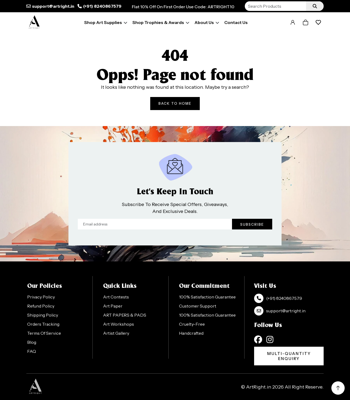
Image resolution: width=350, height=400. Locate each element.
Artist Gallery (116, 333)
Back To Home (175, 103)
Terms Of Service (44, 333)
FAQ (31, 351)
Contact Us (236, 22)
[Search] (275, 6)
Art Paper (113, 306)
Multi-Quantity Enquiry (289, 356)
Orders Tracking (43, 324)
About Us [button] (204, 22)
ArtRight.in (258, 387)
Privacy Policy (41, 297)
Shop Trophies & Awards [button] (158, 22)
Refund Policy (40, 306)
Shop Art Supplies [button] (103, 22)
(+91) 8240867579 (102, 6)
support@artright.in (53, 6)
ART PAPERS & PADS (124, 315)
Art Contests (116, 297)
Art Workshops (118, 324)
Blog (31, 342)
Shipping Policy (42, 315)
